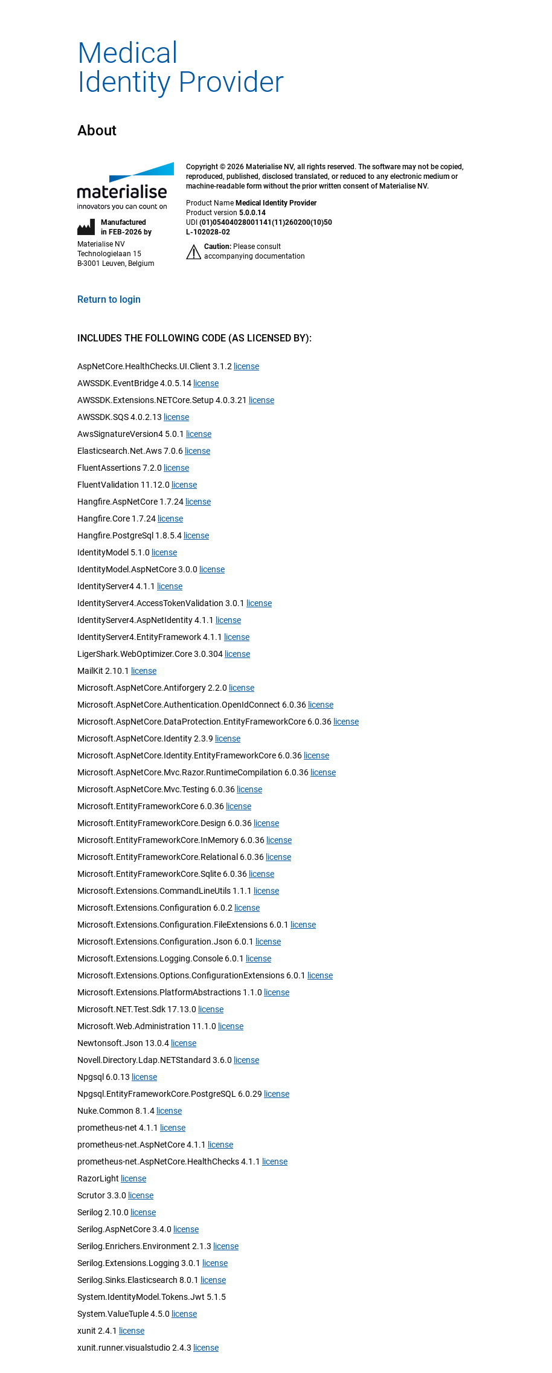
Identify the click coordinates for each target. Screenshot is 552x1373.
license (246, 366)
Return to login (109, 299)
